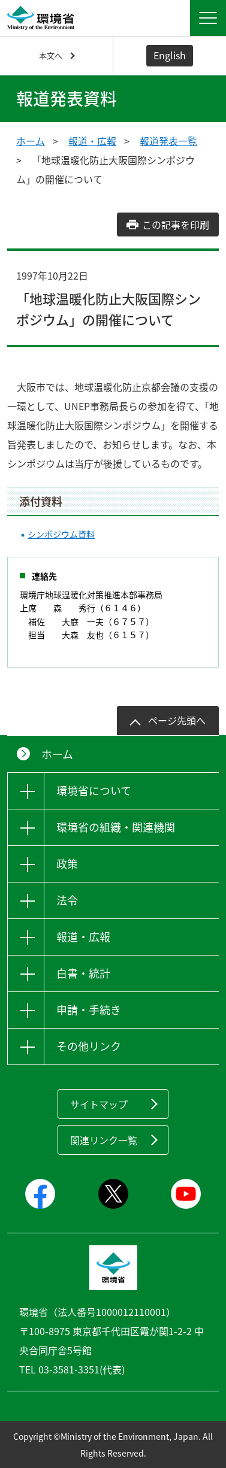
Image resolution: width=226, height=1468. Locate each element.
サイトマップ (99, 1104)
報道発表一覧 (168, 141)
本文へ (50, 55)
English (169, 55)
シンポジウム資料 (61, 534)
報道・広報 (92, 141)
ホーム (30, 141)
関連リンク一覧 (103, 1140)
